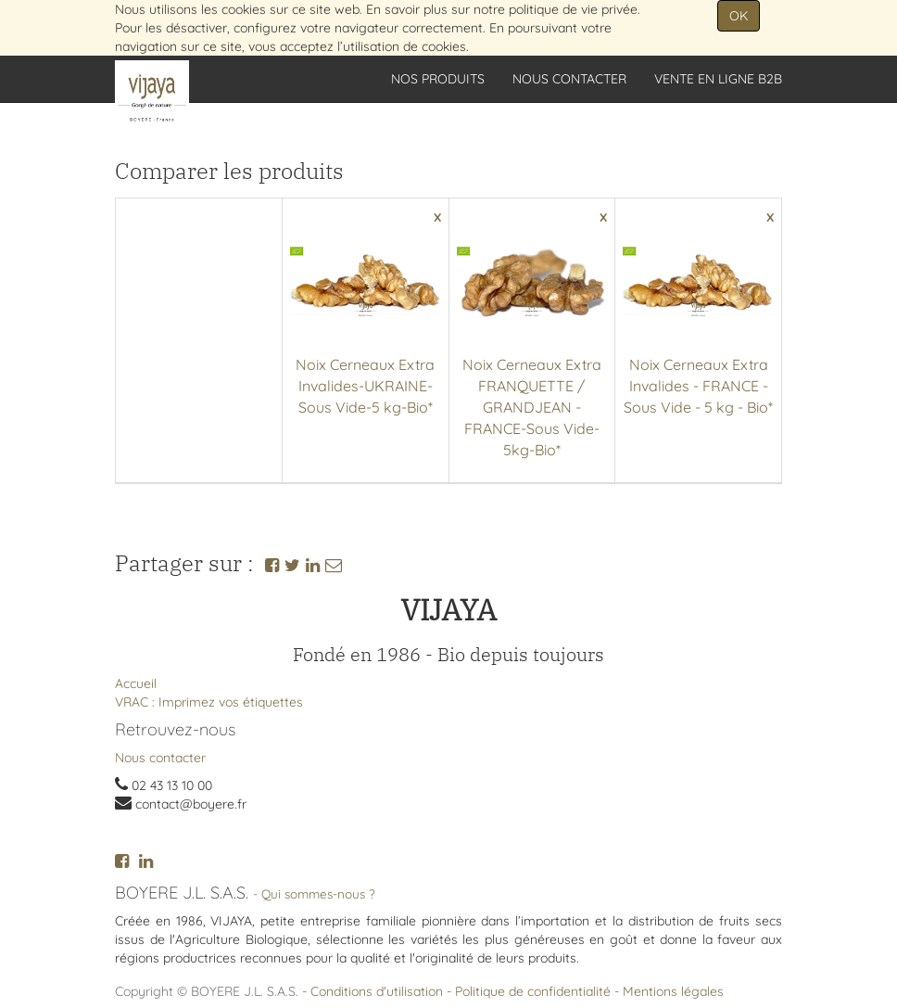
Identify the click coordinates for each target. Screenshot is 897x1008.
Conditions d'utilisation (376, 991)
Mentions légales (673, 991)
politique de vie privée (573, 9)
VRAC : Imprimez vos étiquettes (209, 702)
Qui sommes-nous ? (318, 893)
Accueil (136, 683)
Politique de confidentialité (533, 991)
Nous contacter (160, 757)
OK (738, 15)
